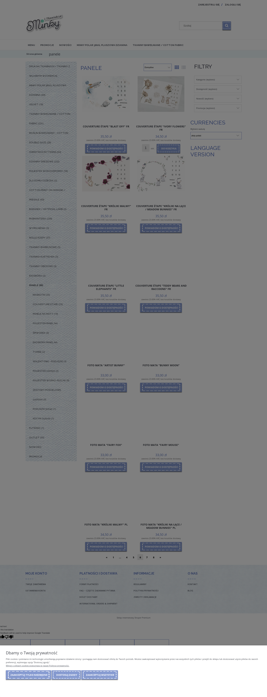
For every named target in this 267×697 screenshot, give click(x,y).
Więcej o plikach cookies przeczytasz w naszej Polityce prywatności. (37, 665)
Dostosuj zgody (66, 674)
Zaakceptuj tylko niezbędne (28, 674)
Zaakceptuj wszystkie (100, 674)
